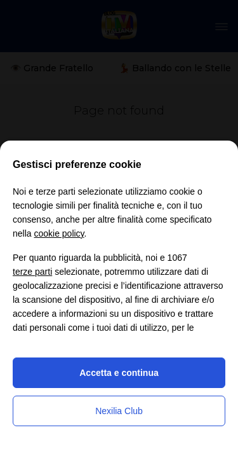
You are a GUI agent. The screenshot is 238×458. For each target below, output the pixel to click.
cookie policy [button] (59, 233)
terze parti (32, 272)
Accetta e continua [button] (118, 373)
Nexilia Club (119, 411)
